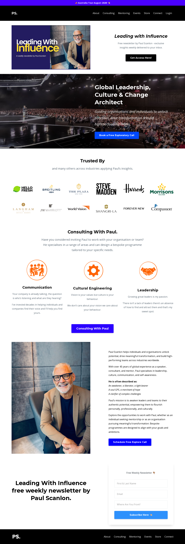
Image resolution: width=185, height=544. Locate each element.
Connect (157, 13)
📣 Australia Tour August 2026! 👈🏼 (92, 2)
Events (136, 13)
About (96, 13)
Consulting (109, 13)
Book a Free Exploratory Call (116, 135)
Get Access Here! (141, 57)
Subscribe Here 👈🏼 (141, 515)
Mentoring (124, 13)
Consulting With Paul (92, 328)
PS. (14, 13)
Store (147, 13)
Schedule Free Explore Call (130, 442)
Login (169, 13)
